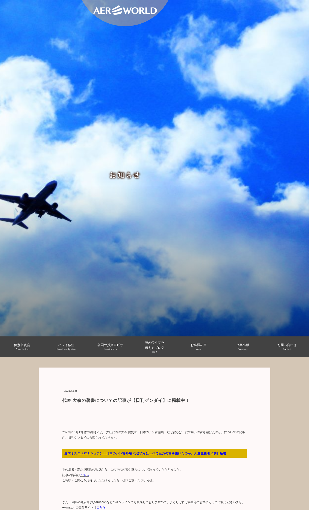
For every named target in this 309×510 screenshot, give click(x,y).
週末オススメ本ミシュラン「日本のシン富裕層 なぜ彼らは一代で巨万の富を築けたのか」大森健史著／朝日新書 (145, 453)
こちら (84, 475)
